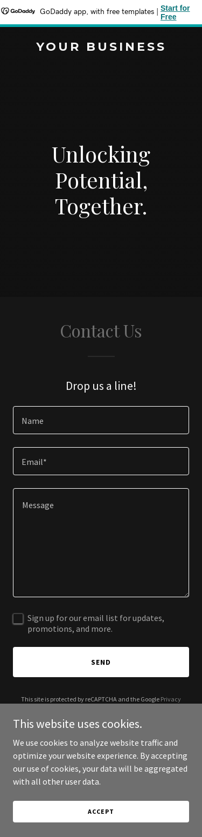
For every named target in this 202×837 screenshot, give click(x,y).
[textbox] (101, 420)
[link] (101, 47)
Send (101, 662)
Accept (101, 811)
